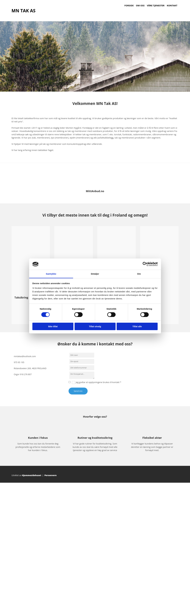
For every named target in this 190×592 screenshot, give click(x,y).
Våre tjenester (156, 5)
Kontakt (172, 5)
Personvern (50, 475)
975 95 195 (19, 362)
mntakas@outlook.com (25, 356)
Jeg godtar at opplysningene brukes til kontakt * (98, 382)
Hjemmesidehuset (31, 475)
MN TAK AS (23, 11)
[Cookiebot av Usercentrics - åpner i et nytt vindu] (145, 264)
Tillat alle (137, 326)
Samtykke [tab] (51, 274)
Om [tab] (139, 274)
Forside (129, 5)
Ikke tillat (53, 326)
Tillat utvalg (95, 326)
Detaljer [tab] (95, 274)
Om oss (140, 5)
